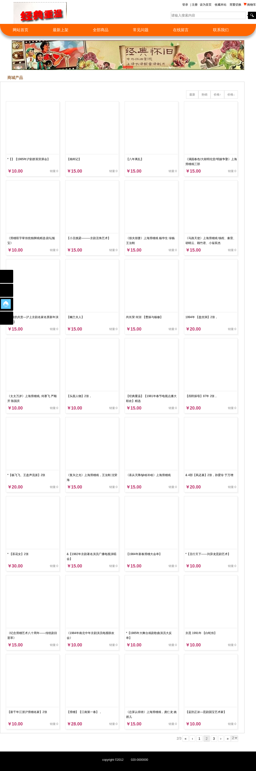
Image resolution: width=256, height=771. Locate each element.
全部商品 (100, 30)
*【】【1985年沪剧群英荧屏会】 (28, 159)
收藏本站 (220, 4)
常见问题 (141, 30)
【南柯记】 (74, 159)
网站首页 (20, 30)
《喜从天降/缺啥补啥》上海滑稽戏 (148, 475)
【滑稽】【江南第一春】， (84, 712)
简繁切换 (235, 4)
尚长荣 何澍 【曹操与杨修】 (144, 317)
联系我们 (221, 30)
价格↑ (217, 94)
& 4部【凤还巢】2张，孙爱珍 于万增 (209, 475)
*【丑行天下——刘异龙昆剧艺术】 (208, 554)
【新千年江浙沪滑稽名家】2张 (27, 712)
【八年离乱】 (135, 159)
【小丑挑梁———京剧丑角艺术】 (89, 238)
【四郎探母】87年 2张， (201, 396)
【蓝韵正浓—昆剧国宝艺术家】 (205, 712)
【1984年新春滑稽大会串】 (144, 554)
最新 (192, 94)
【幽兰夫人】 (75, 317)
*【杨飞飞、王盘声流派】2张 (26, 475)
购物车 (250, 4)
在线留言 (181, 30)
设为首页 (206, 4)
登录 (185, 4)
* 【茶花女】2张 (18, 554)
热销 (204, 94)
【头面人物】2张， (79, 396)
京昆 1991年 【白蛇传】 (201, 633)
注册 (195, 4)
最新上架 (60, 30)
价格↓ (231, 94)
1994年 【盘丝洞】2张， (201, 317)
